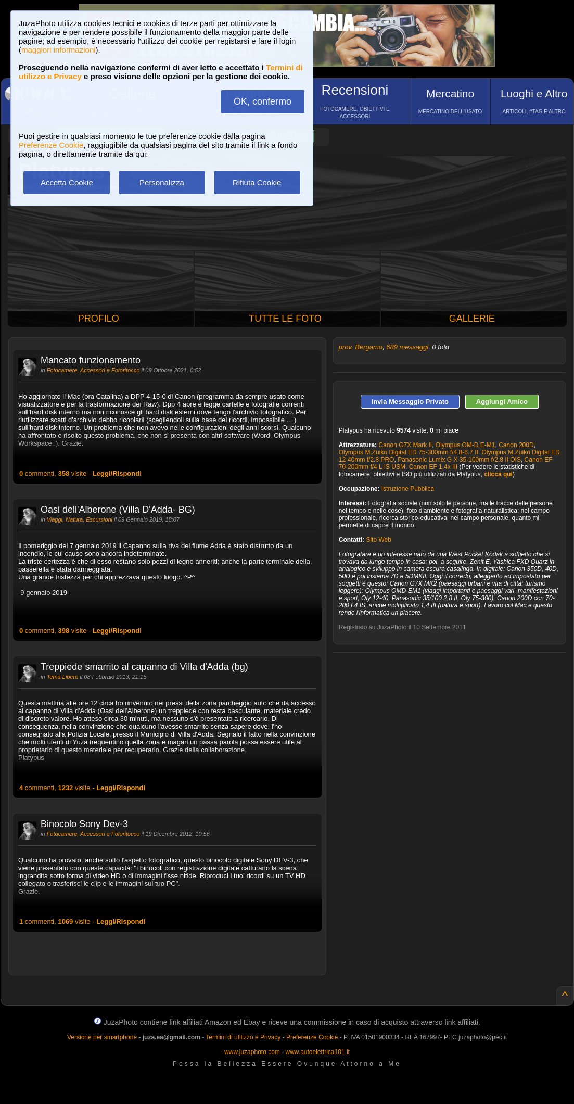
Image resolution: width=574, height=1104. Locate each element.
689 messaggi (407, 347)
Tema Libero (63, 677)
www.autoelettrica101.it (317, 1052)
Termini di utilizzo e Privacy (243, 1037)
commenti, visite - (80, 473)
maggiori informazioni (58, 49)
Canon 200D (516, 445)
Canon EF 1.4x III (433, 467)
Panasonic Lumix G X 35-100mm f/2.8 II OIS (459, 459)
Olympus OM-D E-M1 (465, 445)
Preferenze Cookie (51, 145)
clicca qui (498, 474)
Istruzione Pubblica (407, 488)
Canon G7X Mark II (405, 445)
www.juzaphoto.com (252, 1052)
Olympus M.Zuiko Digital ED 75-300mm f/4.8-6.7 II (408, 452)
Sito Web (378, 539)
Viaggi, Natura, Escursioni (79, 519)
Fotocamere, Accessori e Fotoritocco (93, 370)
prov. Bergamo (360, 347)
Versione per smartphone (102, 1037)
